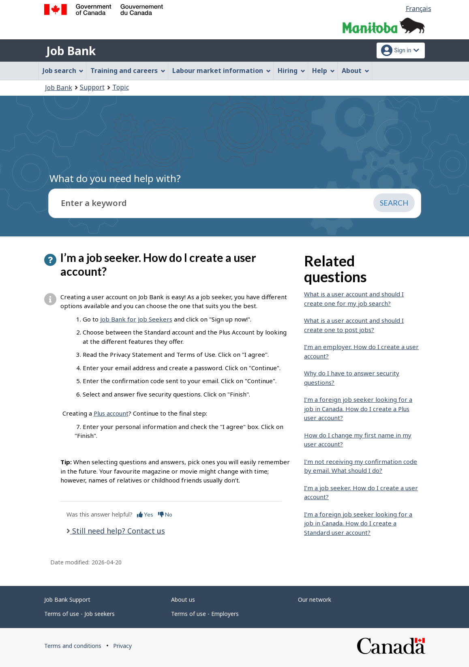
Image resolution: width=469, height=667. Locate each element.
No (165, 514)
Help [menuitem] (323, 70)
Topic (120, 87)
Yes (145, 514)
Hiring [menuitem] (291, 70)
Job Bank (71, 50)
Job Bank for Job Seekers (136, 319)
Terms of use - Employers (205, 614)
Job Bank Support (67, 599)
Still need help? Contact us (117, 531)
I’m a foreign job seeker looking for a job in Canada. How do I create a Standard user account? (358, 523)
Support (92, 87)
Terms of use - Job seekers (79, 614)
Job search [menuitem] (63, 70)
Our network (314, 599)
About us (183, 599)
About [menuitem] (355, 70)
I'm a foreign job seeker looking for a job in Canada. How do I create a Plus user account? (358, 408)
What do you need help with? (115, 178)
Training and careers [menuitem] (127, 70)
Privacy (122, 646)
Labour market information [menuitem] (221, 70)
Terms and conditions (72, 646)
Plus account (111, 413)
